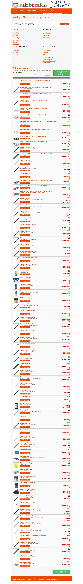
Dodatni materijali (48, 57)
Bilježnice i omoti (47, 49)
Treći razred (16, 35)
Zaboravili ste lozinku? (66, 13)
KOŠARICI (47, 75)
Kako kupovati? (44, 10)
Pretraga (64, 24)
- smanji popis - (41, 78)
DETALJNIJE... (25, 84)
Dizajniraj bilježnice (32, 10)
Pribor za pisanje (47, 59)
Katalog (22, 10)
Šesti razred (16, 40)
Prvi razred (16, 32)
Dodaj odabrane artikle (61, 72)
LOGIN (59, 13)
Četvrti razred (16, 37)
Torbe (44, 56)
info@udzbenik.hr (53, 579)
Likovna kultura (47, 50)
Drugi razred (16, 34)
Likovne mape (47, 52)
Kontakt (53, 10)
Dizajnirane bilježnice (48, 62)
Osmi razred (16, 44)
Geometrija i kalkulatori (49, 61)
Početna (15, 10)
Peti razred (16, 39)
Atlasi (44, 54)
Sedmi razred (16, 42)
